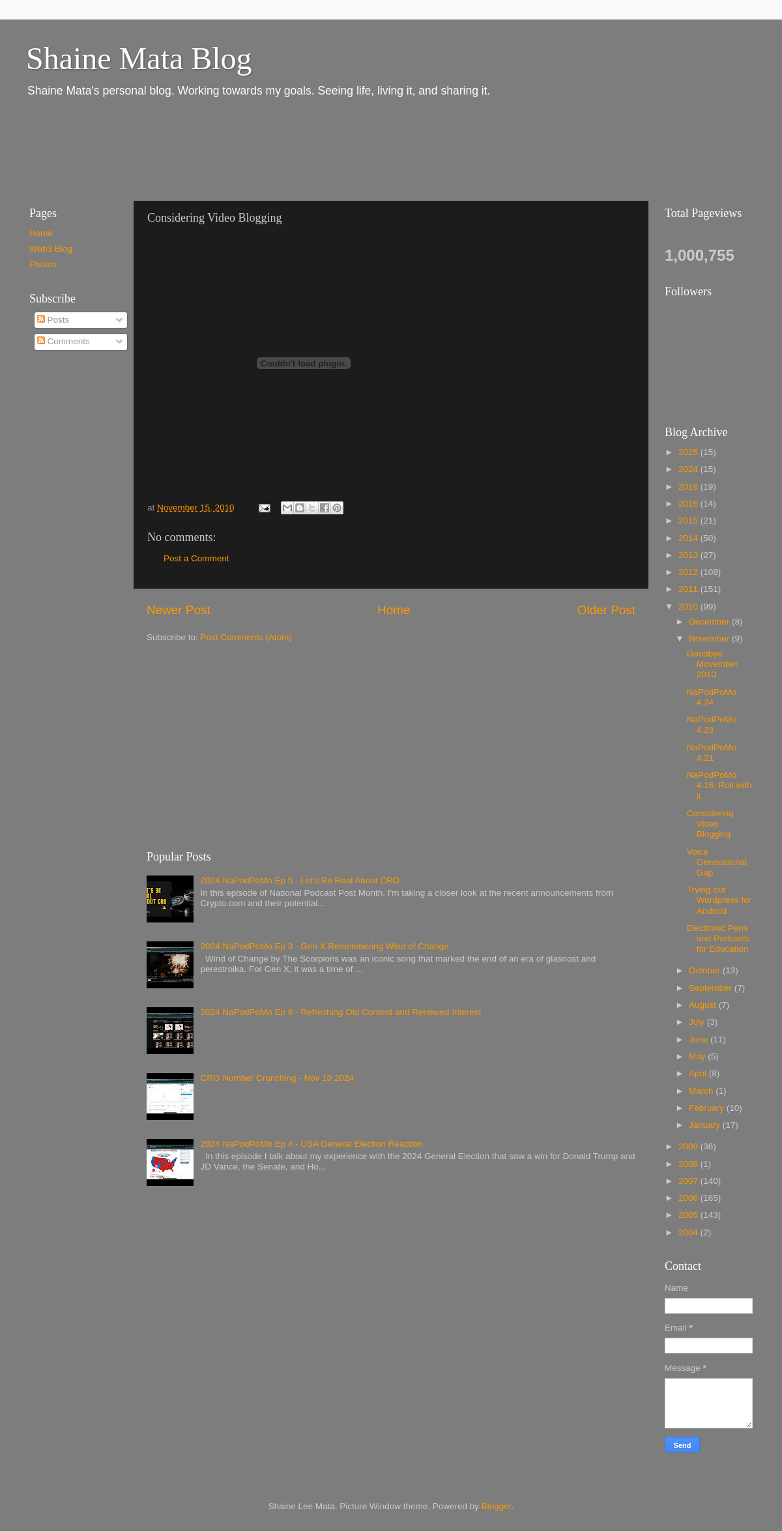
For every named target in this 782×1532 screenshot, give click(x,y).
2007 (689, 1181)
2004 (689, 1232)
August (704, 1005)
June (699, 1039)
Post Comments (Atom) (246, 637)
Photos (43, 264)
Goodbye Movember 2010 (712, 664)
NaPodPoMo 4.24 (712, 697)
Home (393, 610)
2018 (689, 487)
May (698, 1056)
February (708, 1108)
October (706, 970)
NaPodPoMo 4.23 (712, 724)
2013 (689, 555)
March (702, 1091)
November (710, 638)
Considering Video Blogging (710, 823)
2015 (689, 520)
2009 (689, 1146)
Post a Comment (196, 558)
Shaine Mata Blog (139, 58)
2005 (689, 1215)
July (698, 1022)
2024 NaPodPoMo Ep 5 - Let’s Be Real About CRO (299, 880)
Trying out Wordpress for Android (719, 900)
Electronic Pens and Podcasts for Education (718, 938)
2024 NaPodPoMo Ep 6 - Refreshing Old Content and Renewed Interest (340, 1012)
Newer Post (178, 610)
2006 (689, 1198)
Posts (53, 320)
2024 (689, 469)
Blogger (497, 1506)
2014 (689, 538)
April (699, 1073)
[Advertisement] (253, 148)
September (711, 988)
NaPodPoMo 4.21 (712, 753)
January (706, 1125)
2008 (689, 1164)
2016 (689, 503)
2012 (689, 572)
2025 (689, 452)
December (710, 621)
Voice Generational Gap (717, 862)
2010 (689, 606)
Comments (63, 341)
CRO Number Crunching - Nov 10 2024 (277, 1078)
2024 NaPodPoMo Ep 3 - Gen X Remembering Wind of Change (324, 946)
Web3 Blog (50, 249)
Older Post (606, 610)
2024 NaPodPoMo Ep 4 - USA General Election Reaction (311, 1144)
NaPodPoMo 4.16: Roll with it (719, 785)
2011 (689, 589)
